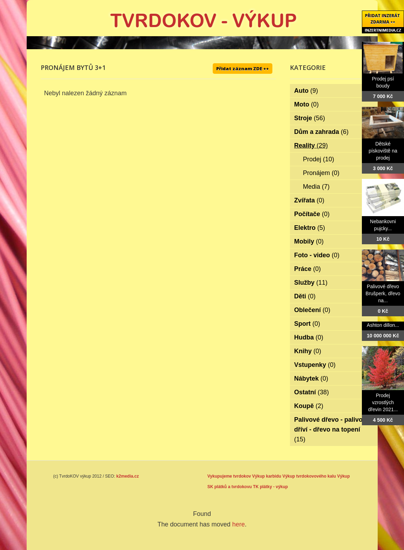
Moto (306, 104)
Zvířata (309, 200)
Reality (311, 145)
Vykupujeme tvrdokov (229, 476)
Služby (310, 282)
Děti (305, 296)
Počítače (312, 214)
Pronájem (321, 172)
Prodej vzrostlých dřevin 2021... (383, 402)
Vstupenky (315, 364)
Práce (307, 268)
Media (316, 186)
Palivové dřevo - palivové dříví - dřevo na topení (332, 429)
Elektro (309, 227)
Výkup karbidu (266, 476)
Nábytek (311, 378)
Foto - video (316, 255)
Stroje (309, 118)
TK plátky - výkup (270, 486)
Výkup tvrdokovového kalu (309, 476)
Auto (306, 90)
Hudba (308, 337)
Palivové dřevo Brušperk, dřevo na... (383, 293)
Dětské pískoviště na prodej (383, 151)
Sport (307, 323)
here (238, 524)
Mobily (309, 241)
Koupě (308, 405)
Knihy (307, 351)
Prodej (318, 159)
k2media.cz (127, 476)
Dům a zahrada (321, 131)
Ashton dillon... (383, 325)
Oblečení (312, 309)
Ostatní (311, 392)
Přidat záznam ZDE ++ (242, 68)
